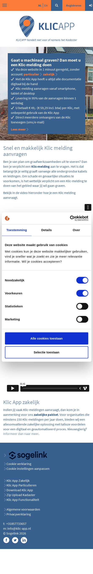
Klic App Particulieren (22, 485)
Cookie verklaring (19, 464)
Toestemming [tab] (16, 230)
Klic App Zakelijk (18, 480)
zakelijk (49, 74)
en (46, 5)
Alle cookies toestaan (46, 338)
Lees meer (18, 129)
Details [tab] (46, 230)
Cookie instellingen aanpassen (28, 468)
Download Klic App (20, 490)
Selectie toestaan (46, 352)
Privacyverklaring (19, 514)
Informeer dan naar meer (20, 434)
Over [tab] (76, 230)
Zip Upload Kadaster (21, 495)
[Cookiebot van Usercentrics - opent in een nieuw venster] (69, 218)
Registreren (73, 5)
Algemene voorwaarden (23, 509)
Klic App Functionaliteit (23, 500)
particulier (31, 74)
